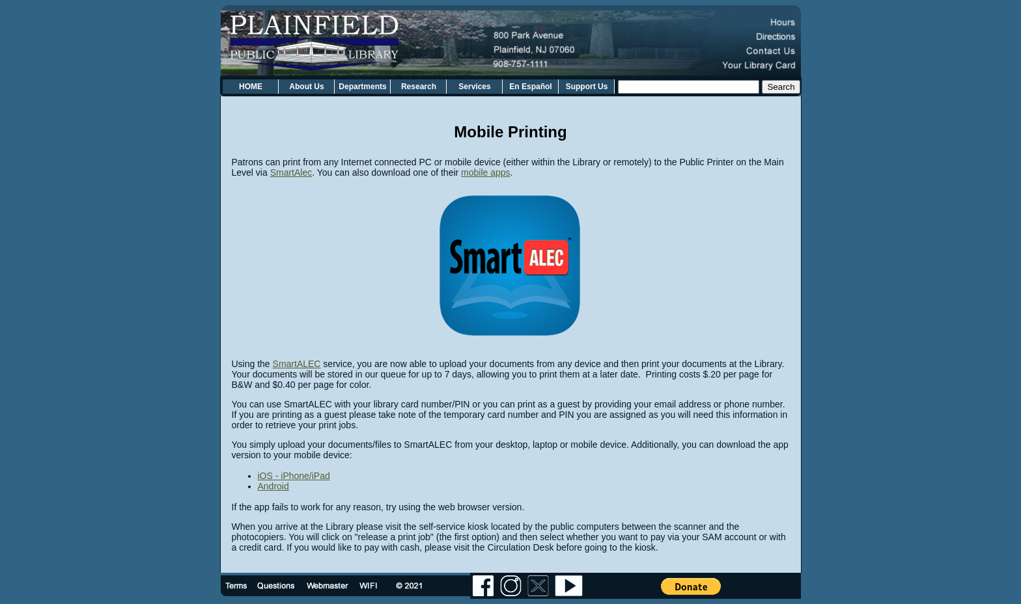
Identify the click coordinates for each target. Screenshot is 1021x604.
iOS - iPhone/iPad (294, 476)
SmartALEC (297, 364)
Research (418, 86)
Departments (362, 86)
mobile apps (486, 172)
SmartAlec (291, 172)
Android (273, 486)
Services (474, 86)
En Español (530, 86)
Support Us (587, 86)
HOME (250, 86)
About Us (306, 86)
